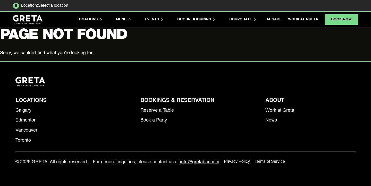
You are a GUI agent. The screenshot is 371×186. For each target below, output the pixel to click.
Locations (31, 100)
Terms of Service (270, 162)
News (271, 120)
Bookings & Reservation (177, 100)
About (274, 100)
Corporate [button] (242, 19)
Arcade (274, 19)
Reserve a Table (157, 110)
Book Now (341, 19)
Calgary (23, 110)
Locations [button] (89, 19)
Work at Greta (303, 19)
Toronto (23, 140)
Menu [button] (123, 19)
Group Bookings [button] (196, 19)
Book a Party (153, 120)
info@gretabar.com (199, 162)
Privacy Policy (237, 162)
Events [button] (154, 19)
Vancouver (26, 130)
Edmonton (26, 120)
